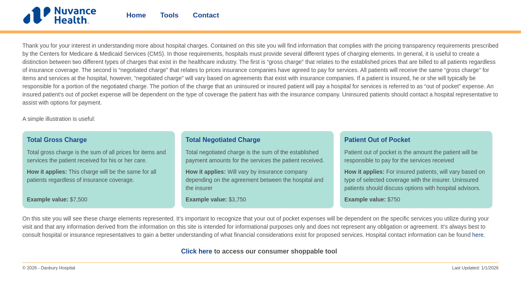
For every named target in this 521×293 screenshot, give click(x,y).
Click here (196, 251)
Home (136, 15)
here (478, 235)
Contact (206, 15)
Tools (169, 15)
